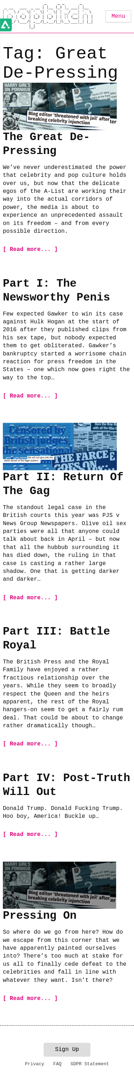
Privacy (34, 1064)
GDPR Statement (90, 1064)
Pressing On (39, 915)
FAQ (57, 1064)
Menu (118, 16)
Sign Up (67, 1049)
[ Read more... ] (30, 249)
